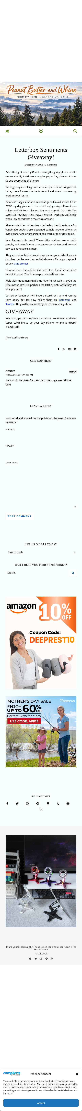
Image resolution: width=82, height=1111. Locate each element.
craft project (21, 263)
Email (10, 445)
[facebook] (30, 958)
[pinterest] (46, 958)
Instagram (64, 299)
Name (10, 429)
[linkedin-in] (52, 958)
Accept (41, 1103)
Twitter (10, 304)
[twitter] (36, 958)
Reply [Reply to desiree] (72, 371)
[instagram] (41, 958)
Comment (11, 462)
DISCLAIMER (42, 953)
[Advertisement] (41, 41)
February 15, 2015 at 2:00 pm (19, 375)
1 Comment (51, 164)
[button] (77, 1074)
